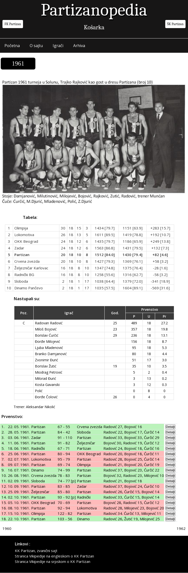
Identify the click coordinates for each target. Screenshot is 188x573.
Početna (12, 45)
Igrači (58, 45)
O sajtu (36, 45)
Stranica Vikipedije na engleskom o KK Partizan (54, 556)
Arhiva (79, 45)
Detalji (170, 427)
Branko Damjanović (51, 353)
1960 (6, 528)
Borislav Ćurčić (46, 335)
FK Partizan (12, 24)
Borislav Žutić (45, 366)
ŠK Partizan (175, 24)
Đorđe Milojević (47, 341)
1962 (181, 528)
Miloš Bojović (46, 329)
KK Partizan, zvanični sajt (36, 550)
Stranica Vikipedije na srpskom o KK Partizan (52, 561)
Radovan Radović (49, 323)
